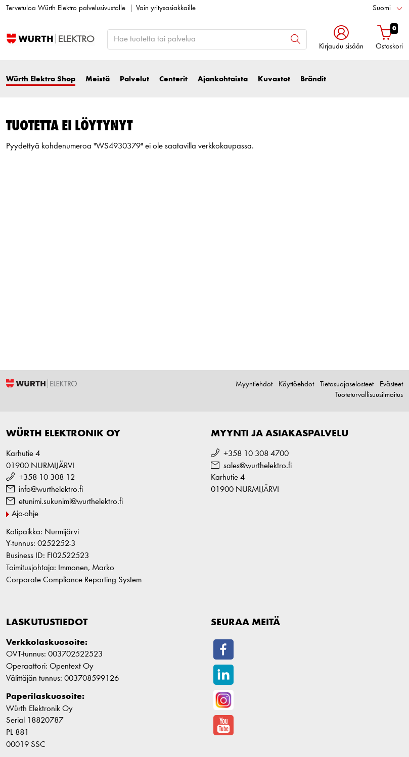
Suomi (382, 8)
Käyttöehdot (296, 384)
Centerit (173, 79)
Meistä (97, 79)
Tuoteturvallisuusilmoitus (369, 395)
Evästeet (391, 384)
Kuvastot (274, 79)
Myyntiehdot (254, 384)
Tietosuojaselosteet (347, 384)
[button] (341, 38)
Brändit (313, 79)
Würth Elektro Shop (40, 79)
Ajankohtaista (223, 79)
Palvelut (134, 79)
